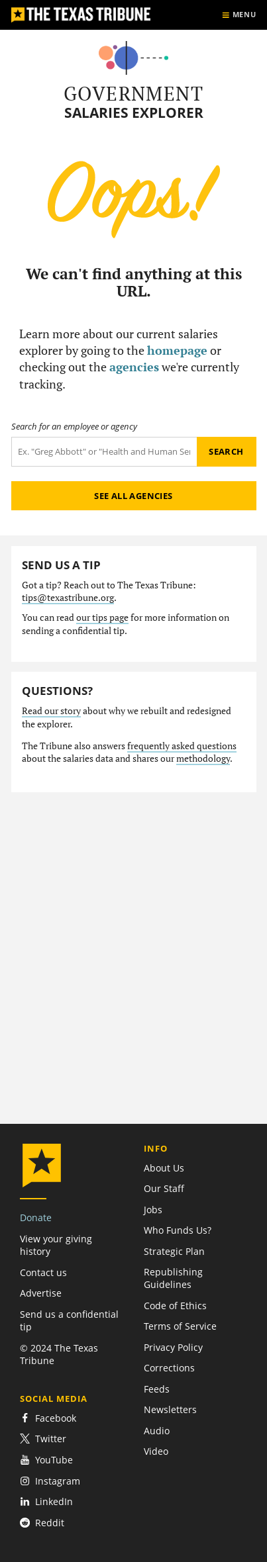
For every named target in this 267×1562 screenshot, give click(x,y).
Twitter (43, 1438)
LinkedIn (46, 1501)
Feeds (157, 1389)
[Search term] (104, 452)
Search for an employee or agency (74, 427)
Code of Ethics (175, 1305)
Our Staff (164, 1188)
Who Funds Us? (177, 1230)
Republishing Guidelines (173, 1278)
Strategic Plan (174, 1251)
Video (156, 1451)
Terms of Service (180, 1326)
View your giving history (56, 1245)
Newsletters (170, 1409)
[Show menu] (239, 15)
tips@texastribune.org (68, 598)
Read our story (51, 711)
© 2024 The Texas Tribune (59, 1354)
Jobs (153, 1209)
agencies (134, 367)
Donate (36, 1217)
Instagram (50, 1481)
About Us (164, 1168)
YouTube (46, 1459)
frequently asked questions (182, 746)
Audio (157, 1430)
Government (133, 93)
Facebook (48, 1418)
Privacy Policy (173, 1347)
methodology (203, 758)
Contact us (43, 1272)
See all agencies (133, 496)
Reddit (42, 1522)
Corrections (169, 1367)
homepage (177, 350)
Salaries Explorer (133, 113)
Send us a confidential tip (69, 1320)
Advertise (41, 1293)
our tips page (102, 617)
